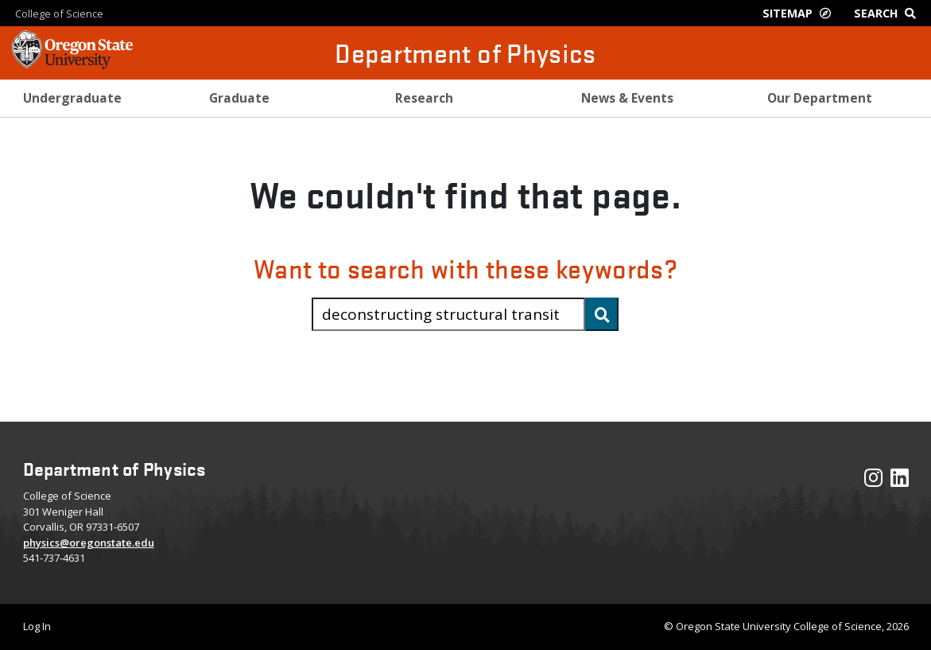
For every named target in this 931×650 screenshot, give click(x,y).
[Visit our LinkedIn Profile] (899, 481)
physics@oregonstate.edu (88, 542)
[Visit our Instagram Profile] (873, 481)
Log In (37, 626)
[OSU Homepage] (72, 63)
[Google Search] (888, 13)
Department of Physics (465, 53)
